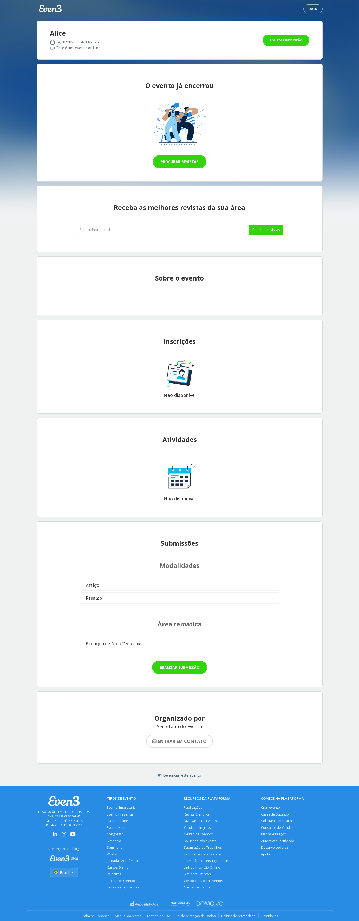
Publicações (193, 807)
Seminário (115, 847)
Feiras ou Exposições (123, 887)
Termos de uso (158, 915)
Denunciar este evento (179, 775)
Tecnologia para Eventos (202, 854)
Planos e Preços (273, 834)
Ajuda (265, 854)
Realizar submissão (179, 667)
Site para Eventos (197, 874)
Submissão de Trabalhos (203, 847)
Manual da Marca (128, 915)
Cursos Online (118, 867)
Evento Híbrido (118, 827)
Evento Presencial (120, 814)
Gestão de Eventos (198, 834)
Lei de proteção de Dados (196, 915)
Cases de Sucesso (275, 814)
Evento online (117, 821)
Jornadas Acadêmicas (123, 860)
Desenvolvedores (274, 847)
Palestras (114, 874)
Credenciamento (197, 887)
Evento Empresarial (121, 807)
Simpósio (114, 841)
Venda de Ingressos (199, 827)
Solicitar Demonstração (279, 821)
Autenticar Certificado (277, 841)
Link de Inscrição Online (202, 867)
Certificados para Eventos (203, 881)
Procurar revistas (180, 161)
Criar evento (270, 807)
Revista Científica (197, 814)
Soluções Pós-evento (200, 841)
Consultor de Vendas (277, 827)
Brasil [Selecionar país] (64, 872)
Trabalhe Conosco (95, 915)
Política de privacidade (238, 915)
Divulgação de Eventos (201, 821)
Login (313, 9)
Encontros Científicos (123, 881)
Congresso (115, 834)
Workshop (115, 854)
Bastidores (269, 915)
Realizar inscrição (286, 40)
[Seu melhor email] (162, 230)
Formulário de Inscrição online (207, 860)
